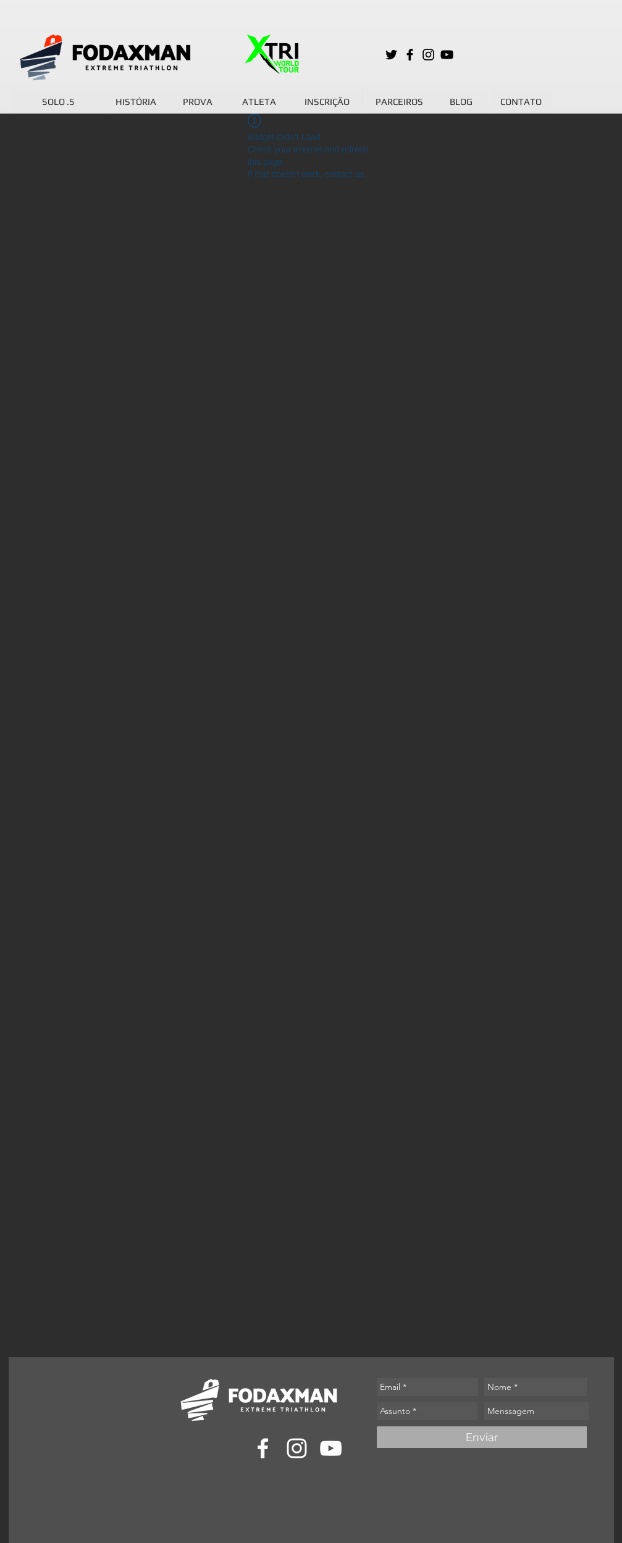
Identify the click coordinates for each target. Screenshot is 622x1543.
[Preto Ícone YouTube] (447, 54)
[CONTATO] (521, 101)
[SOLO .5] (58, 101)
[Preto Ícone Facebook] (410, 54)
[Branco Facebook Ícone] (263, 1448)
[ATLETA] (259, 101)
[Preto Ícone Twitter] (391, 54)
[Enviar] (482, 1437)
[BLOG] (461, 101)
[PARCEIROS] (400, 101)
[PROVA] (198, 101)
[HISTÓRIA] (136, 101)
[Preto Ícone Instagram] (428, 54)
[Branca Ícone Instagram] (297, 1448)
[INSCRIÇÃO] (327, 101)
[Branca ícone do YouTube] (330, 1448)
